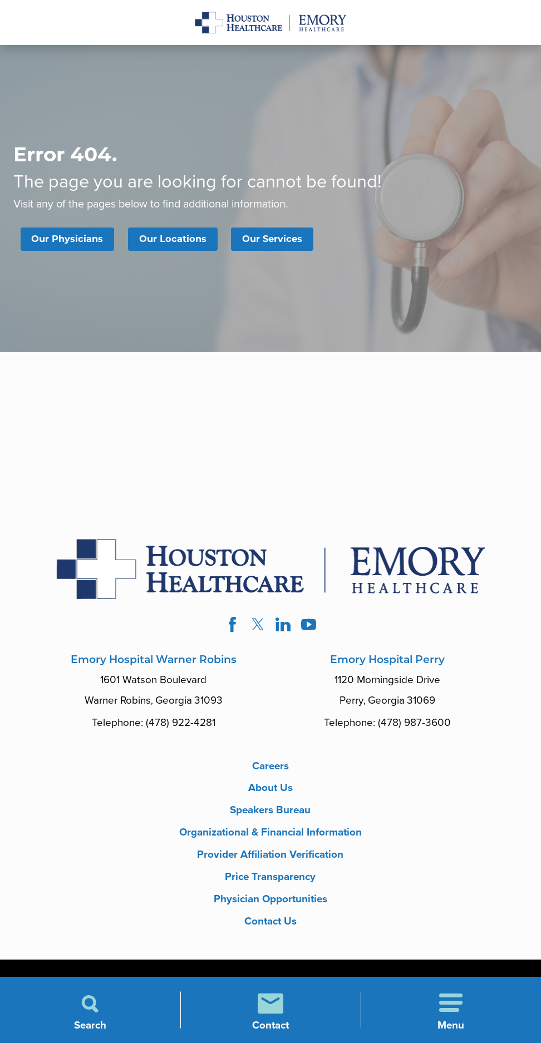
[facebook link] (232, 624)
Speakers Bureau (270, 810)
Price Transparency (270, 876)
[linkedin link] (283, 624)
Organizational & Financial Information (270, 832)
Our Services (272, 238)
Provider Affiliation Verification (270, 854)
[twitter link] (257, 624)
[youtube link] (309, 624)
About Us (270, 787)
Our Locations (172, 238)
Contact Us (270, 921)
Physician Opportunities (270, 899)
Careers (270, 766)
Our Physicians (67, 238)
